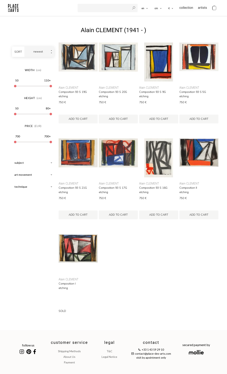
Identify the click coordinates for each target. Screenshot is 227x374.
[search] (104, 8)
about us (69, 356)
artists (202, 8)
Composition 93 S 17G (113, 188)
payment (69, 362)
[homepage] (13, 8)
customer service (69, 342)
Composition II (188, 188)
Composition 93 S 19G (73, 92)
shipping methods (69, 351)
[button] (158, 8)
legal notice (109, 356)
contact (151, 342)
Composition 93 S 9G (152, 92)
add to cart (78, 119)
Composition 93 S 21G (73, 188)
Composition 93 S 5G (192, 92)
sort (18, 52)
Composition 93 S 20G (113, 92)
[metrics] (158, 8)
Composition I (67, 283)
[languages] (144, 8)
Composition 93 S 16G (153, 188)
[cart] (214, 8)
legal (109, 342)
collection (186, 8)
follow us (28, 345)
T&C (109, 351)
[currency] (171, 8)
